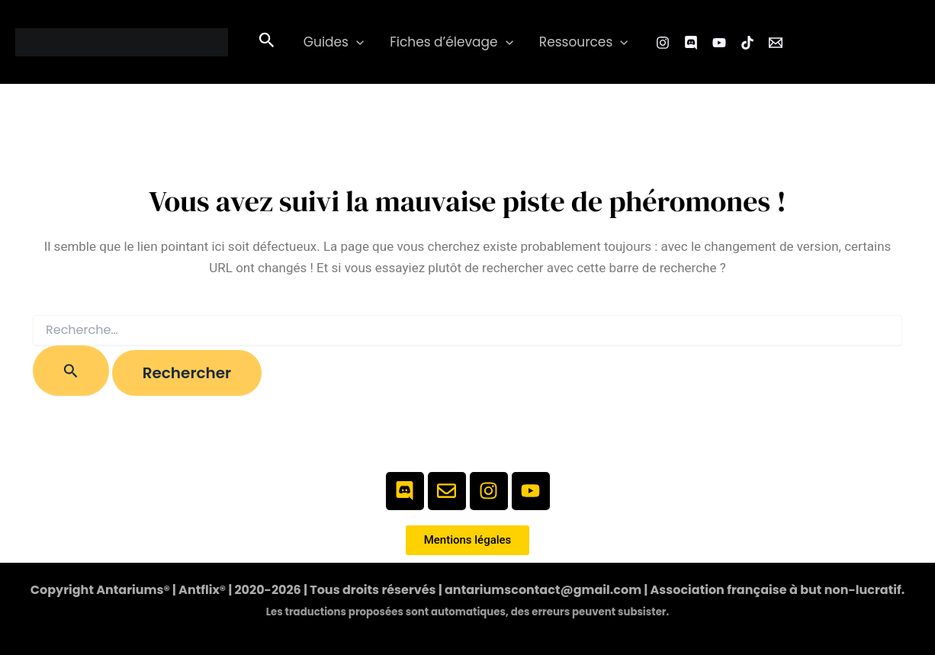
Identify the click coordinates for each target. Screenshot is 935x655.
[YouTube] (719, 43)
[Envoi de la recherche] (71, 370)
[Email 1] (775, 43)
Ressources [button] (583, 42)
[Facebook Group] (691, 43)
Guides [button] (334, 42)
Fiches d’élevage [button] (451, 42)
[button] (267, 42)
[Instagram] (663, 43)
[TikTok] (747, 43)
